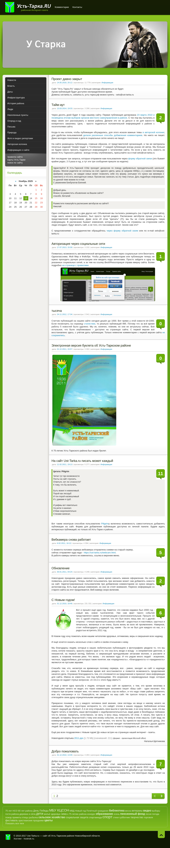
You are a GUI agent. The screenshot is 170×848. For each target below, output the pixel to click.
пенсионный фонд (132, 813)
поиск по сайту (15, 162)
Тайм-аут (58, 105)
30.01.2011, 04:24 (64, 572)
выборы (156, 810)
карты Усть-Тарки (16, 159)
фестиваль (11, 820)
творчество (137, 817)
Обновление (61, 568)
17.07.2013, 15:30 (64, 247)
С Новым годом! (63, 600)
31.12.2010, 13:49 (64, 755)
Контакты (77, 7)
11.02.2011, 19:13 (64, 464)
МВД (72, 810)
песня (148, 814)
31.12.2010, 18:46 (64, 604)
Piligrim (105, 523)
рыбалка (33, 817)
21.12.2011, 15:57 (64, 349)
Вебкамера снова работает (71, 539)
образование (104, 813)
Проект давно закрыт (67, 79)
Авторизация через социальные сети (78, 243)
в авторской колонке (153, 132)
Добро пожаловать (65, 751)
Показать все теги (14, 823)
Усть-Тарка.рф (8, 837)
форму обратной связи (140, 158)
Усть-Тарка (27, 7)
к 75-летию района (77, 814)
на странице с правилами (75, 265)
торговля (148, 817)
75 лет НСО (11, 810)
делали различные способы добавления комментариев (112, 135)
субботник (124, 817)
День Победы (41, 810)
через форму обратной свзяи (122, 230)
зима (64, 814)
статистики (89, 323)
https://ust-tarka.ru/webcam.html (100, 552)
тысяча (57, 310)
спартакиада (95, 817)
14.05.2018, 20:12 (64, 83)
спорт (107, 817)
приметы (16, 817)
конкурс (91, 814)
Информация (107, 83)
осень (117, 814)
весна (128, 810)
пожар (8, 817)
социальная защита (77, 817)
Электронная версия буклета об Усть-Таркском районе (91, 345)
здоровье (55, 814)
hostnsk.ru (29, 838)
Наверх (161, 834)
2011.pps (78, 738)
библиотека (116, 810)
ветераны (137, 810)
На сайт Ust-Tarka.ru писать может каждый (82, 461)
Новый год (80, 810)
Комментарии (62, 7)
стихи (116, 817)
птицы (25, 817)
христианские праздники (31, 820)
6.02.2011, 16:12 (64, 543)
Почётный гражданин (97, 810)
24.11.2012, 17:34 (64, 314)
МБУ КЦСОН (59, 810)
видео (147, 810)
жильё (47, 814)
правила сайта (14, 157)
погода (155, 814)
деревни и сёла (27, 814)
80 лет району (25, 810)
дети (39, 813)
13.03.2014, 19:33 (64, 108)
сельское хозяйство (51, 817)
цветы (48, 820)
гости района (12, 814)
